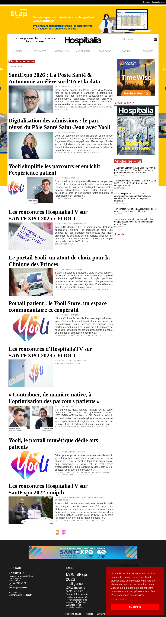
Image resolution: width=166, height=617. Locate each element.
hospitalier (70, 607)
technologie (75, 599)
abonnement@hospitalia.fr (20, 595)
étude (84, 599)
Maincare (94, 107)
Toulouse (81, 475)
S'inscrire (146, 2)
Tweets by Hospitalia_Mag (128, 565)
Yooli (65, 109)
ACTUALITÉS (40, 51)
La (82, 107)
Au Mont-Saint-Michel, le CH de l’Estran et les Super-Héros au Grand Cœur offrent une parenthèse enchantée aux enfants (134, 170)
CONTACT (148, 51)
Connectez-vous (158, 2)
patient (66, 153)
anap (68, 602)
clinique (59, 290)
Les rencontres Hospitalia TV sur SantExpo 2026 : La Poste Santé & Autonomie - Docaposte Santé (135, 183)
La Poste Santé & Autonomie (77, 593)
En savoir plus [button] (119, 599)
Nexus (77, 427)
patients (83, 290)
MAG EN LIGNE (83, 51)
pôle (73, 153)
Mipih (88, 520)
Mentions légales (74, 614)
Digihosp (80, 520)
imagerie (79, 587)
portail (91, 290)
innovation (68, 427)
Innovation (96, 472)
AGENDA (126, 51)
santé (108, 107)
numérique (68, 198)
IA (66, 107)
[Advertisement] (136, 262)
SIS (91, 153)
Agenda (120, 234)
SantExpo (64, 244)
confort (59, 472)
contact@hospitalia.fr (18, 587)
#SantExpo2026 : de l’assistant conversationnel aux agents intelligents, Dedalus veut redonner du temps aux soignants (132, 197)
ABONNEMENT (104, 51)
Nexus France (87, 427)
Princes (100, 290)
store (94, 335)
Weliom (58, 109)
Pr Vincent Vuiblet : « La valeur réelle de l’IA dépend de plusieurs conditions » (135, 210)
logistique (81, 602)
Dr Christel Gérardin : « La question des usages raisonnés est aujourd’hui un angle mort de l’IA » (133, 221)
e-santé (58, 153)
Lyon (68, 605)
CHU (69, 587)
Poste (102, 107)
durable (69, 597)
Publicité (89, 614)
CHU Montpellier (68, 520)
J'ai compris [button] (135, 607)
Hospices (78, 607)
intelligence (74, 107)
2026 (70, 579)
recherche (76, 605)
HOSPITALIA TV (61, 51)
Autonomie (60, 107)
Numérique (60, 364)
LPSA (86, 107)
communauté (61, 335)
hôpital (75, 472)
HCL (73, 602)
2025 (57, 244)
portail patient (62, 475)
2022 (57, 520)
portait (79, 153)
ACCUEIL (18, 51)
